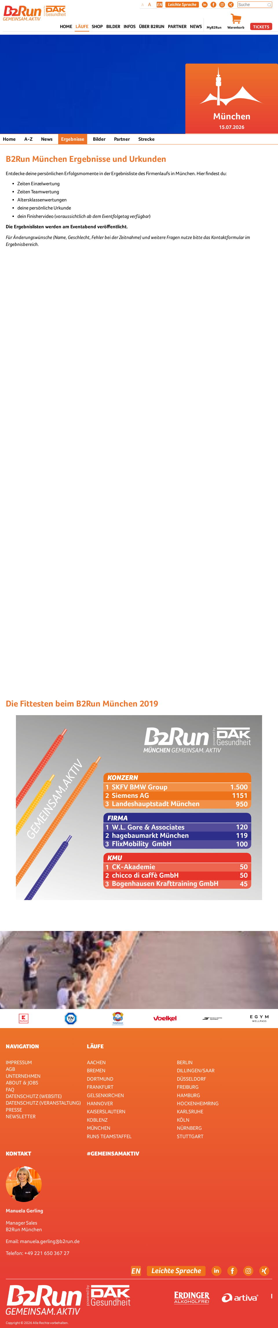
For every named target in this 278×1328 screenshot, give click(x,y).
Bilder (113, 26)
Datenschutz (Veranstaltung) (43, 1103)
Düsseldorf (191, 1079)
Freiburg (188, 1087)
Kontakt (18, 1153)
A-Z (28, 139)
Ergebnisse (72, 139)
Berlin (185, 1062)
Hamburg (188, 1095)
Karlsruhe (190, 1111)
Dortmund (100, 1079)
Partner (122, 139)
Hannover (100, 1103)
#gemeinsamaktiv (113, 1153)
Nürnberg (189, 1128)
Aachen (96, 1062)
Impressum (19, 1062)
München (98, 1128)
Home (66, 26)
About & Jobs (22, 1083)
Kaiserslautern (106, 1111)
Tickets (261, 26)
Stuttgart (190, 1136)
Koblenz (97, 1120)
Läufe (95, 1046)
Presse (14, 1110)
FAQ (10, 1089)
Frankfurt (100, 1087)
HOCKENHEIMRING (198, 1103)
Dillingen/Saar (196, 1070)
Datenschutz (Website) (34, 1096)
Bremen (96, 1070)
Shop (97, 26)
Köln (183, 1120)
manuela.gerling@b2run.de (50, 1241)
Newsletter (21, 1116)
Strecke (146, 139)
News (196, 26)
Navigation (22, 1046)
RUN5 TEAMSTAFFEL (109, 1136)
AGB (10, 1069)
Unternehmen (23, 1076)
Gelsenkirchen (105, 1095)
